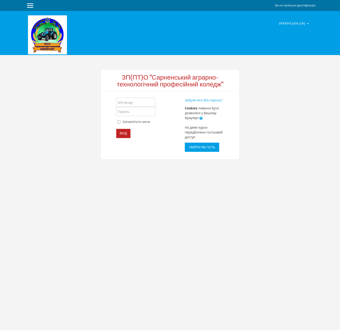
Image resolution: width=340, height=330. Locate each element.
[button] (201, 118)
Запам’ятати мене (136, 121)
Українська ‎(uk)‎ (292, 23)
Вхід (123, 133)
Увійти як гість (202, 147)
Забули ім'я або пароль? (203, 100)
